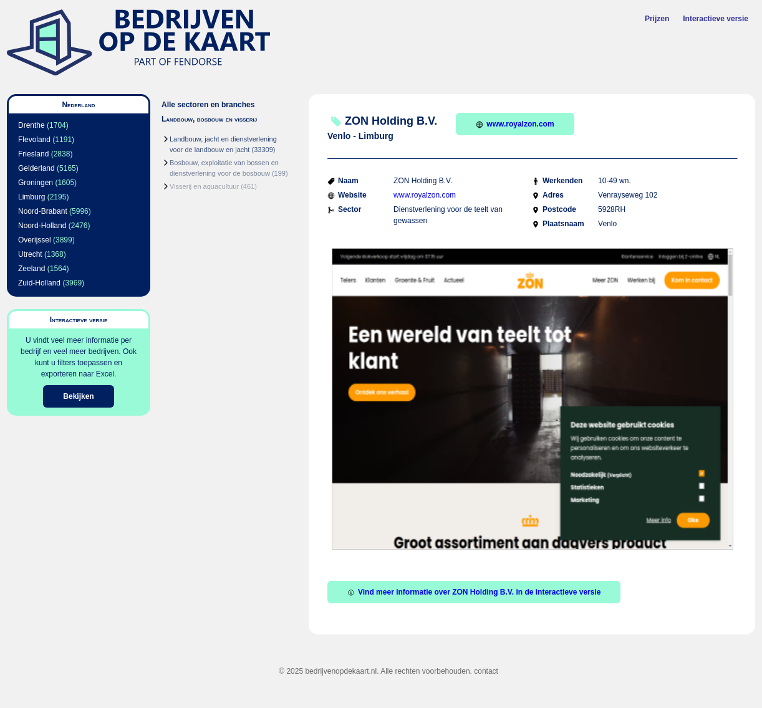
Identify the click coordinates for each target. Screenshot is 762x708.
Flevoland (34, 139)
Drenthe (31, 125)
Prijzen (657, 18)
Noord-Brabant (42, 211)
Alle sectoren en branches (208, 104)
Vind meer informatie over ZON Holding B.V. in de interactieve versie (473, 592)
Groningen (35, 182)
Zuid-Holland (39, 283)
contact (486, 671)
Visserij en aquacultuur (204, 186)
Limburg (31, 197)
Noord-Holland (42, 225)
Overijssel (34, 240)
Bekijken (78, 396)
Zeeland (31, 268)
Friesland (33, 154)
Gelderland (36, 168)
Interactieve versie (715, 18)
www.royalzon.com (515, 124)
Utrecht (30, 254)
